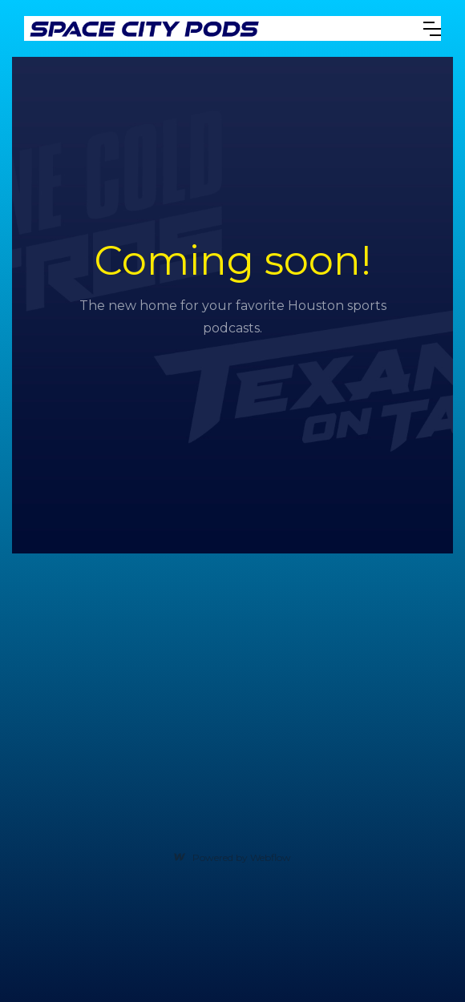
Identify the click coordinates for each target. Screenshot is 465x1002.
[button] (432, 29)
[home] (211, 28)
